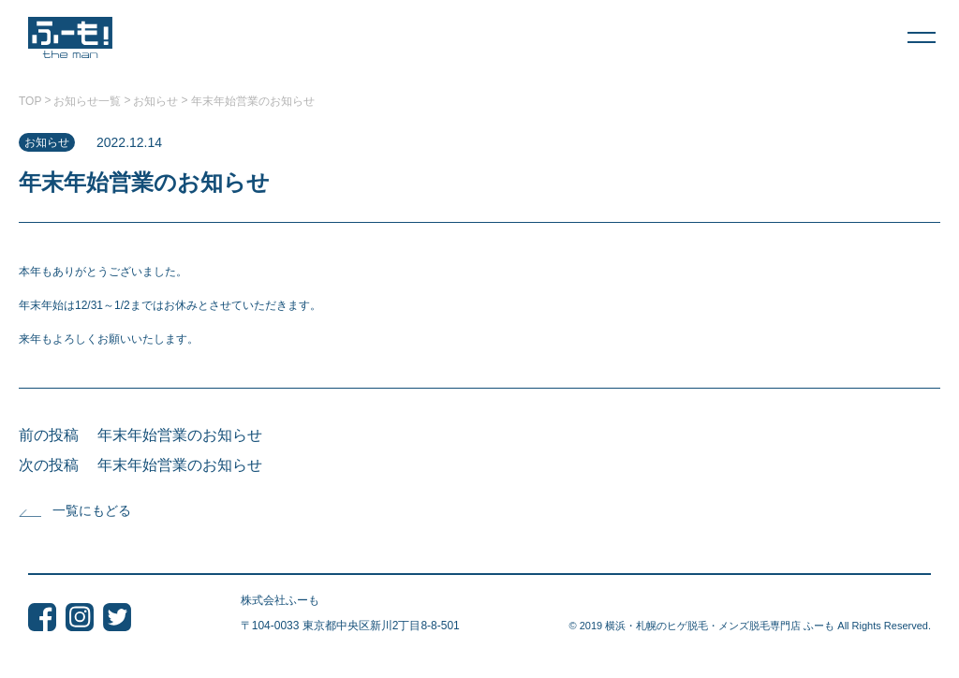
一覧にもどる (75, 510)
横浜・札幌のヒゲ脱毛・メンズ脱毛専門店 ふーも (719, 625)
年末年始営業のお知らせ (179, 435)
